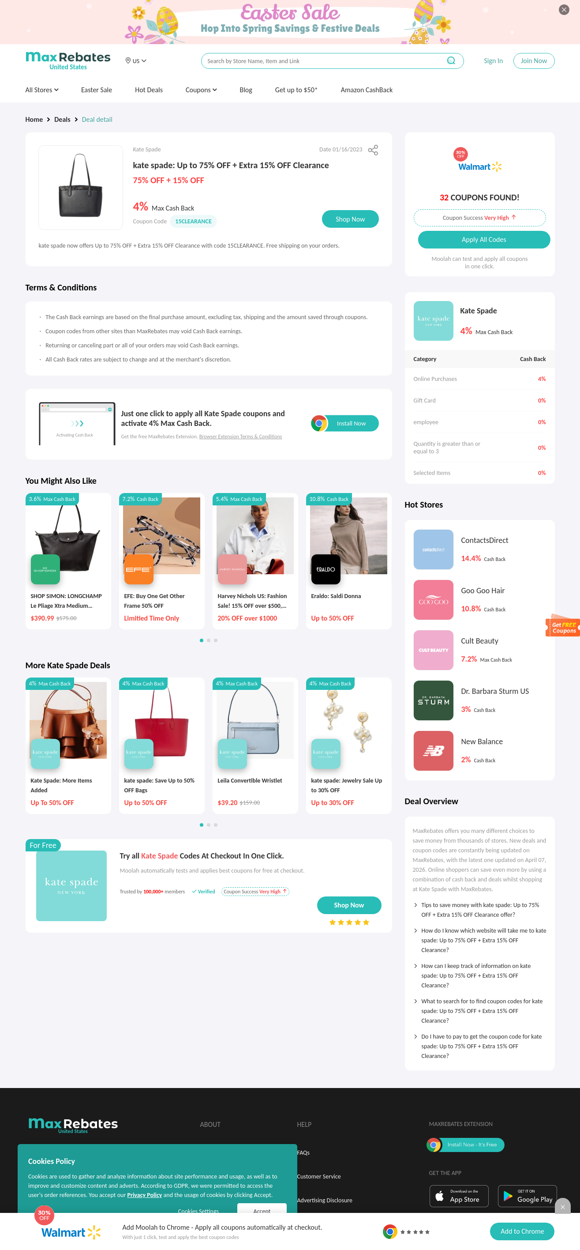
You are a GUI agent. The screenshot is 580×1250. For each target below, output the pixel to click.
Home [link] (34, 119)
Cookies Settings (198, 1211)
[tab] (480, 907)
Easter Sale (96, 90)
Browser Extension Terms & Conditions (240, 436)
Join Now (534, 60)
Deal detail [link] (97, 119)
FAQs (303, 1152)
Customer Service (319, 1176)
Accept (262, 1211)
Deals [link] (62, 119)
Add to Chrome (522, 1231)
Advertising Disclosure (324, 1200)
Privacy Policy (144, 1195)
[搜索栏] (315, 61)
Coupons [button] (201, 90)
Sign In (493, 60)
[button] (135, 61)
